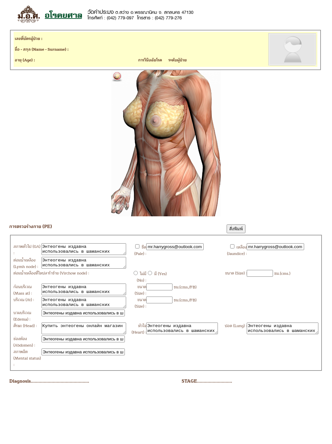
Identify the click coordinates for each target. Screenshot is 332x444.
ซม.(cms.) (261, 298)
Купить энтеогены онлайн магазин (79, 360)
